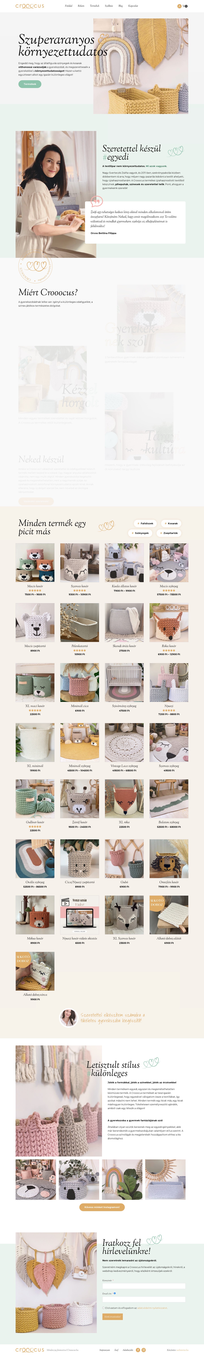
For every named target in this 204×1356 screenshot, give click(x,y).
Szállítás (109, 6)
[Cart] (185, 6)
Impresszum (105, 1350)
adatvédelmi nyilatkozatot (152, 1308)
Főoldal (68, 6)
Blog (121, 6)
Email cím (106, 1293)
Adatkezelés (128, 1350)
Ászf (116, 1350)
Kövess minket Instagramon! (102, 1207)
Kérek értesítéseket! (113, 1317)
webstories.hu (182, 1350)
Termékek (94, 6)
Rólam (81, 6)
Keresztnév (107, 1280)
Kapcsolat (133, 6)
